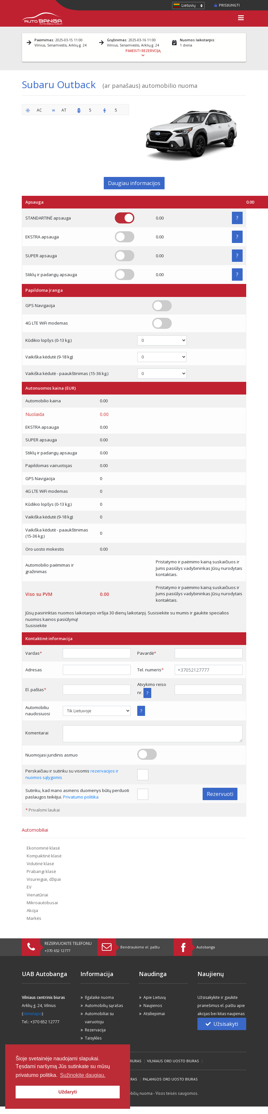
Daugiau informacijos (134, 183)
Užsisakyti (222, 1023)
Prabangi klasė (41, 871)
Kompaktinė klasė (44, 856)
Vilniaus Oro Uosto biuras (173, 1060)
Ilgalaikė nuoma (99, 997)
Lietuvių (188, 5)
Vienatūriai (37, 895)
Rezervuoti (220, 794)
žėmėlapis (32, 1013)
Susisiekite (36, 625)
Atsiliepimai (154, 1013)
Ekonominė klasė (43, 848)
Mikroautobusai (42, 903)
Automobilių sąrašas (104, 1005)
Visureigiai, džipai (44, 879)
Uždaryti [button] (68, 1091)
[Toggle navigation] (241, 18)
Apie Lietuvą (154, 997)
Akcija (32, 910)
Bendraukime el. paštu (140, 947)
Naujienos (152, 1005)
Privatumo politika (81, 797)
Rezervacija (95, 1030)
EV (29, 887)
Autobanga (205, 947)
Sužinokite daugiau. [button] (83, 1075)
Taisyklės (93, 1038)
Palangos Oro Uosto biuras (170, 1079)
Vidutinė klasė (40, 863)
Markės (34, 918)
